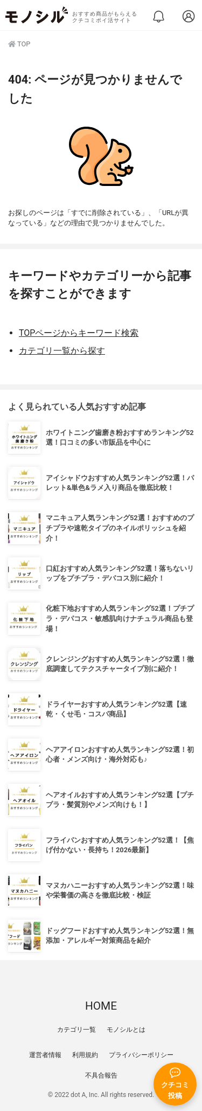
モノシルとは (126, 1029)
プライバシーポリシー (141, 1055)
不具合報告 (101, 1075)
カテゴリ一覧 (76, 1029)
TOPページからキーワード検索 (78, 333)
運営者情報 (45, 1055)
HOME (101, 1005)
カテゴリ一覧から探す (62, 351)
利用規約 (85, 1055)
